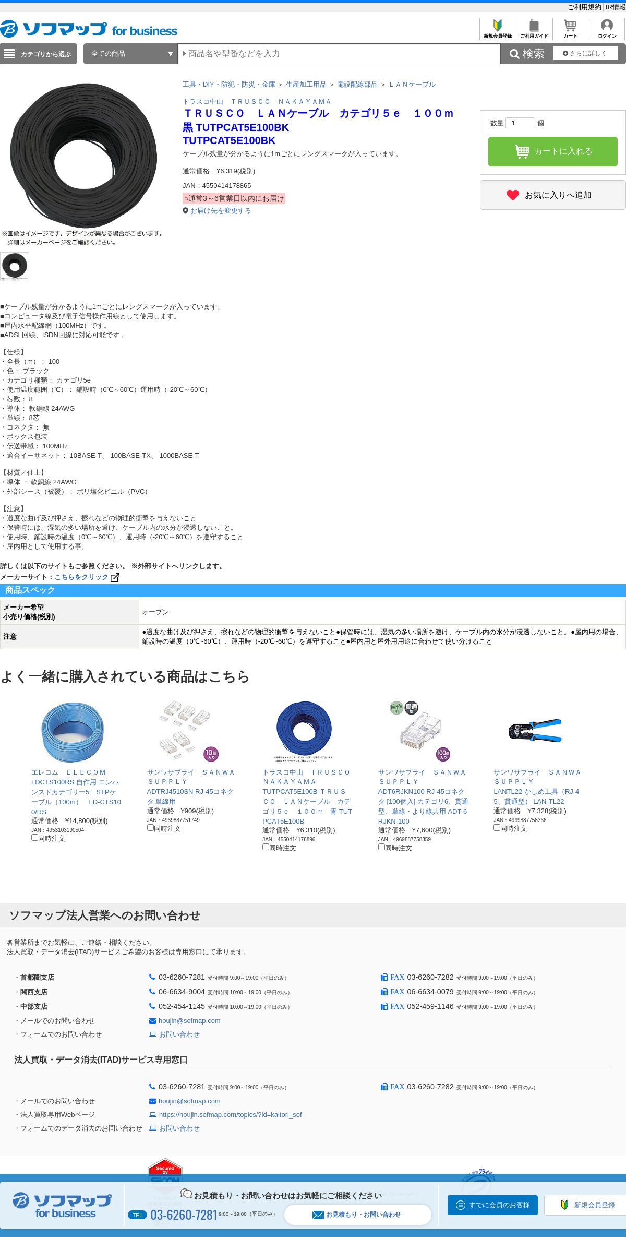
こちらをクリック (88, 577)
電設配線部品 (357, 84)
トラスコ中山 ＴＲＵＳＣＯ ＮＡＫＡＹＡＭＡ (257, 101)
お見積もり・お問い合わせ (356, 1215)
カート (570, 33)
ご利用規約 (586, 7)
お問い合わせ (179, 1034)
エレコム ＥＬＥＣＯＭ (68, 772)
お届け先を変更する (220, 211)
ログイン (607, 33)
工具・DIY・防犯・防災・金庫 (229, 84)
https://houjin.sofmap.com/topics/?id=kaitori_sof (230, 1115)
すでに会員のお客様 (499, 1205)
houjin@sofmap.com (190, 1021)
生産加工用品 (306, 84)
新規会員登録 (497, 33)
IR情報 (616, 7)
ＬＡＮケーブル (412, 84)
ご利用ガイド (534, 33)
